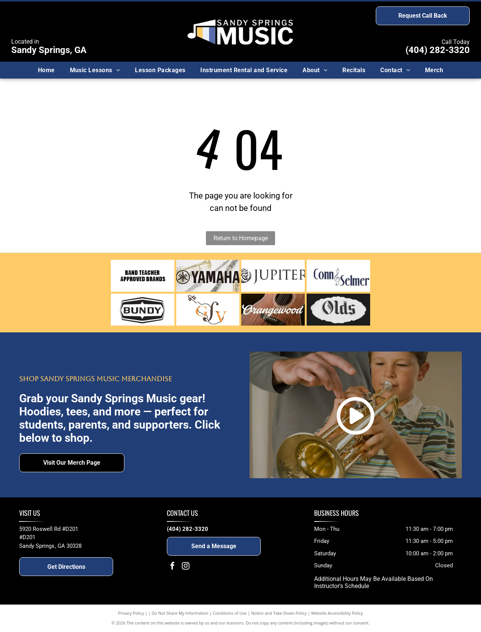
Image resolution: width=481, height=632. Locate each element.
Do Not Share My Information (180, 613)
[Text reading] (142, 276)
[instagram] (185, 566)
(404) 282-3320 (437, 50)
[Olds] (338, 310)
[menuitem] (46, 70)
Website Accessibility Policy (337, 613)
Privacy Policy (131, 613)
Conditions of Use (230, 613)
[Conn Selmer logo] (338, 276)
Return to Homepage (240, 238)
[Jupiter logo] (273, 276)
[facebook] (172, 566)
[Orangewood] (273, 310)
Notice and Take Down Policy (279, 613)
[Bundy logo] (142, 310)
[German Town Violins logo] (208, 310)
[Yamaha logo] (208, 276)
